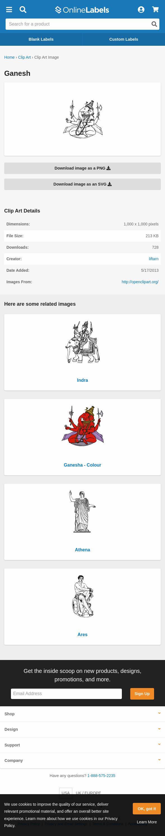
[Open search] (154, 24)
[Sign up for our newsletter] (66, 694)
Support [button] (12, 745)
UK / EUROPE (88, 793)
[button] (9, 10)
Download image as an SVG (83, 184)
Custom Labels (123, 39)
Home (9, 57)
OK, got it (147, 809)
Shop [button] (9, 714)
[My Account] (141, 10)
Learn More (147, 822)
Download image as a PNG (83, 168)
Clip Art (24, 57)
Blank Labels (41, 39)
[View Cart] (155, 9)
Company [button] (13, 760)
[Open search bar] (23, 10)
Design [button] (11, 729)
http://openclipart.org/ (140, 282)
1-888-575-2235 (101, 775)
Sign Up (142, 693)
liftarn (154, 259)
